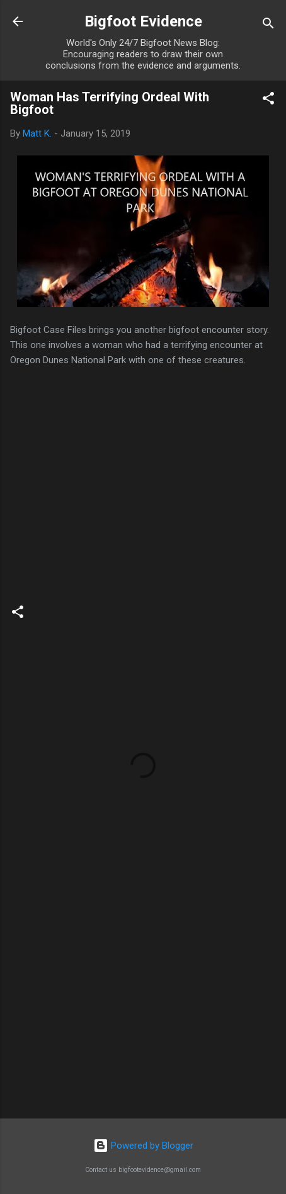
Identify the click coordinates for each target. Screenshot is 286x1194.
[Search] (268, 25)
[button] (268, 100)
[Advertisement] (143, 1010)
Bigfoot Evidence (143, 21)
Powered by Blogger (143, 1145)
